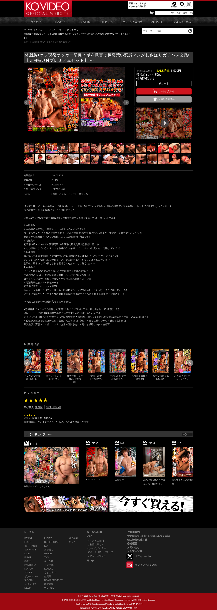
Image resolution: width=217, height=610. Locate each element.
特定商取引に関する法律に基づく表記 (148, 535)
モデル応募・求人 (181, 22)
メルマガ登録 (134, 551)
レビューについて (97, 556)
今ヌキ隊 (49, 565)
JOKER (28, 572)
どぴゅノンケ (31, 576)
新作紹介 (36, 22)
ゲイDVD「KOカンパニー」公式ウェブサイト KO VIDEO (50, 30)
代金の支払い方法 (97, 548)
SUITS (27, 561)
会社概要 (132, 543)
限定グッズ (108, 22)
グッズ (72, 542)
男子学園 (73, 538)
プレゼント (157, 22)
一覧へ (187, 434)
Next (126, 102)
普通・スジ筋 (59, 194)
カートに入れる (163, 90)
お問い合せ (133, 547)
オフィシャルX (143, 556)
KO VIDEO (93, 596)
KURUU (28, 568)
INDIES (48, 538)
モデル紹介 (84, 22)
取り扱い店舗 (94, 532)
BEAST (59, 184)
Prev (26, 102)
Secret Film (30, 549)
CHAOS (48, 584)
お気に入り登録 (166, 99)
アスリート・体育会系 (77, 194)
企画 (63, 189)
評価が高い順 (53, 407)
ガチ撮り (49, 549)
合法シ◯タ (30, 584)
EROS (27, 542)
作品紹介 (60, 22)
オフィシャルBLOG (146, 564)
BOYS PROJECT (53, 580)
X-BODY (29, 580)
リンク (90, 560)
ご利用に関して (96, 544)
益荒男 (47, 576)
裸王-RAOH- (31, 546)
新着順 (39, 407)
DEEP (27, 587)
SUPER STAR (51, 542)
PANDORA (30, 565)
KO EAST (49, 568)
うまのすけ (50, 572)
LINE (27, 553)
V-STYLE (49, 587)
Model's (48, 553)
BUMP (27, 557)
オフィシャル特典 (133, 22)
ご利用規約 (133, 532)
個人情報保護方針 (137, 539)
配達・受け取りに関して (100, 552)
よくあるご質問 (96, 540)
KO (53, 184)
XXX (46, 557)
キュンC (48, 561)
